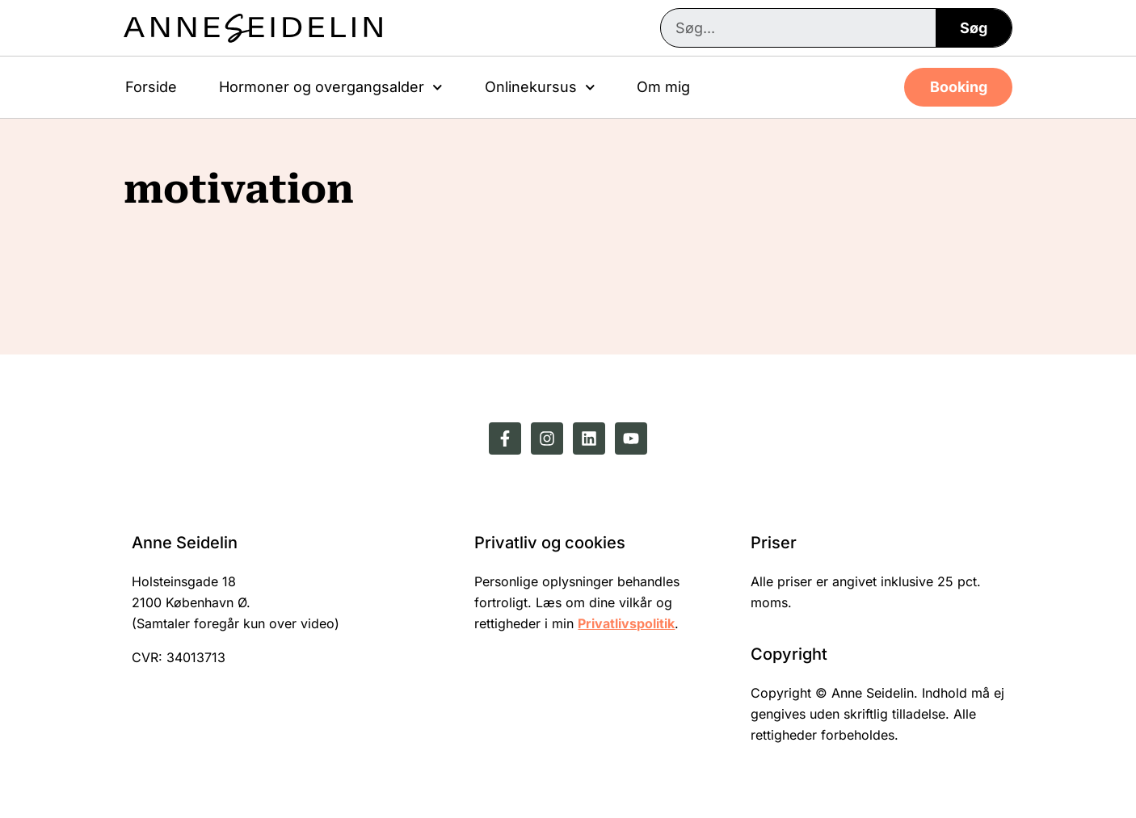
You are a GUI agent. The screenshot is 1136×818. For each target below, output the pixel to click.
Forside (151, 86)
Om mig (663, 86)
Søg (973, 27)
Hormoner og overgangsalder (331, 87)
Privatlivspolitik (626, 623)
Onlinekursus (540, 87)
